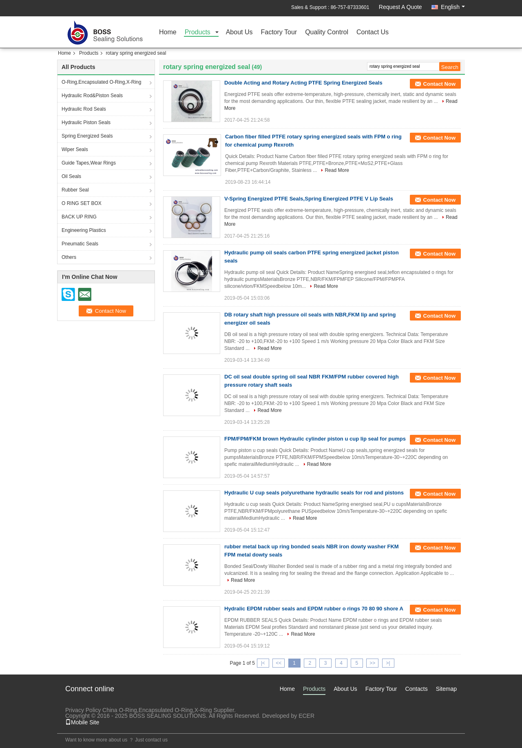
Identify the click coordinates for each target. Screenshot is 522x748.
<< (278, 663)
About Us (239, 32)
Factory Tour (279, 32)
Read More (337, 170)
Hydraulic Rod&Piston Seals (92, 95)
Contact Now (439, 84)
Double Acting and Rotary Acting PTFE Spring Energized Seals (303, 83)
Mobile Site (82, 722)
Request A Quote (400, 7)
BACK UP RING (79, 217)
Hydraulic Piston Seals (86, 122)
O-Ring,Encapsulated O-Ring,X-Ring (101, 82)
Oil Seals (71, 176)
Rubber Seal (75, 190)
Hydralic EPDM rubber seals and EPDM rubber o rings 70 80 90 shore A (313, 609)
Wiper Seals (75, 149)
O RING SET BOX (82, 203)
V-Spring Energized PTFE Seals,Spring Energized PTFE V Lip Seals (308, 199)
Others (69, 257)
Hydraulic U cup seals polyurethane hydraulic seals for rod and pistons (314, 493)
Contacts (416, 689)
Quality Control (326, 32)
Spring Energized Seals (87, 136)
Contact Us (372, 32)
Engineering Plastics (84, 230)
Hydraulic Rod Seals (84, 109)
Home (168, 32)
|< (263, 663)
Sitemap (446, 689)
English (453, 7)
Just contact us (151, 740)
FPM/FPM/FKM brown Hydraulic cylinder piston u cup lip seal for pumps (315, 439)
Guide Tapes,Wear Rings (89, 163)
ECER (306, 715)
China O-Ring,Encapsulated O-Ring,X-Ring (157, 710)
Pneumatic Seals (80, 244)
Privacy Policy (83, 710)
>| (388, 663)
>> (372, 663)
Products (197, 32)
